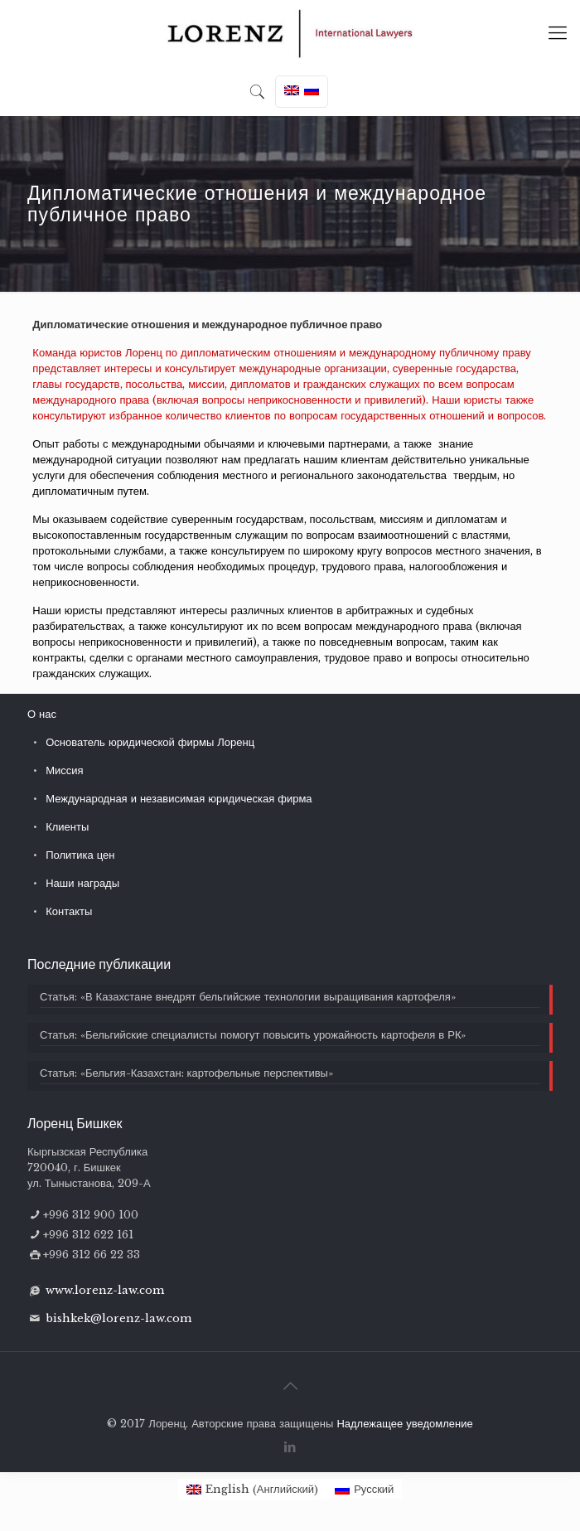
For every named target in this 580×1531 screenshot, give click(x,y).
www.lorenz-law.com (105, 1290)
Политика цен (80, 855)
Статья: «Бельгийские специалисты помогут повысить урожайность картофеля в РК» (253, 1035)
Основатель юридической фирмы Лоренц (150, 742)
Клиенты (67, 827)
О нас (41, 714)
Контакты (69, 911)
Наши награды (82, 883)
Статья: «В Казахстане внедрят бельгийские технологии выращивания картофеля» (248, 997)
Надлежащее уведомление (404, 1424)
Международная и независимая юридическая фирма (179, 799)
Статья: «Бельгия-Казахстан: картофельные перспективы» (186, 1073)
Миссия (64, 770)
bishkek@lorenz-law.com (118, 1318)
